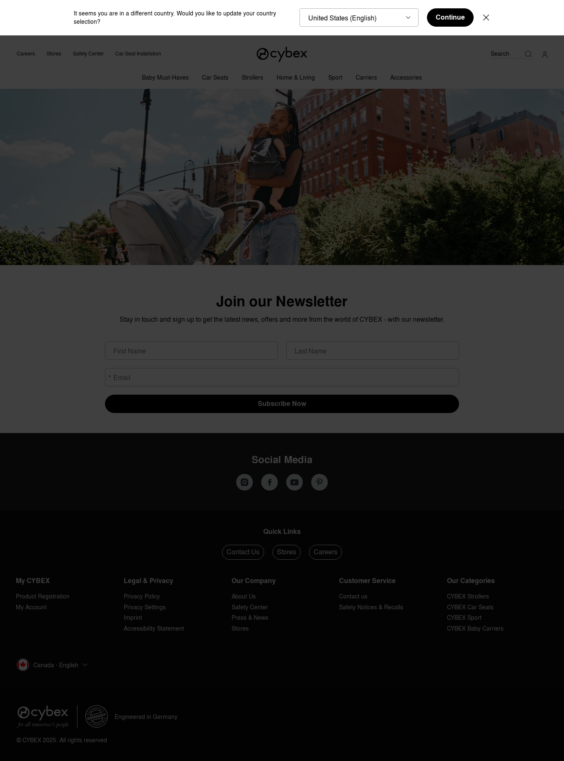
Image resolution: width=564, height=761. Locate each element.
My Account (31, 607)
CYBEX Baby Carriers (475, 628)
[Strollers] (252, 75)
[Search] (511, 54)
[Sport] (335, 75)
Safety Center (88, 53)
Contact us (353, 596)
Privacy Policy (142, 596)
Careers (325, 551)
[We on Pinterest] (319, 482)
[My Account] (545, 54)
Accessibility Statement (154, 628)
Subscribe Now (282, 403)
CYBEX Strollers (468, 596)
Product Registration (43, 596)
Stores (54, 53)
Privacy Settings (145, 607)
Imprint (133, 617)
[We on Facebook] (269, 482)
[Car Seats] (215, 75)
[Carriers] (366, 75)
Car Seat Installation (138, 53)
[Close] (486, 17)
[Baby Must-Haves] (165, 75)
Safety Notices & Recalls (371, 607)
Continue (450, 17)
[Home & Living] (296, 75)
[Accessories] (406, 75)
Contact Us (243, 551)
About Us (244, 596)
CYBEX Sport (464, 617)
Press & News (250, 617)
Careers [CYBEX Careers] (26, 53)
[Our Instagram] (244, 482)
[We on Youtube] (294, 482)
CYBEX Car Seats (470, 607)
